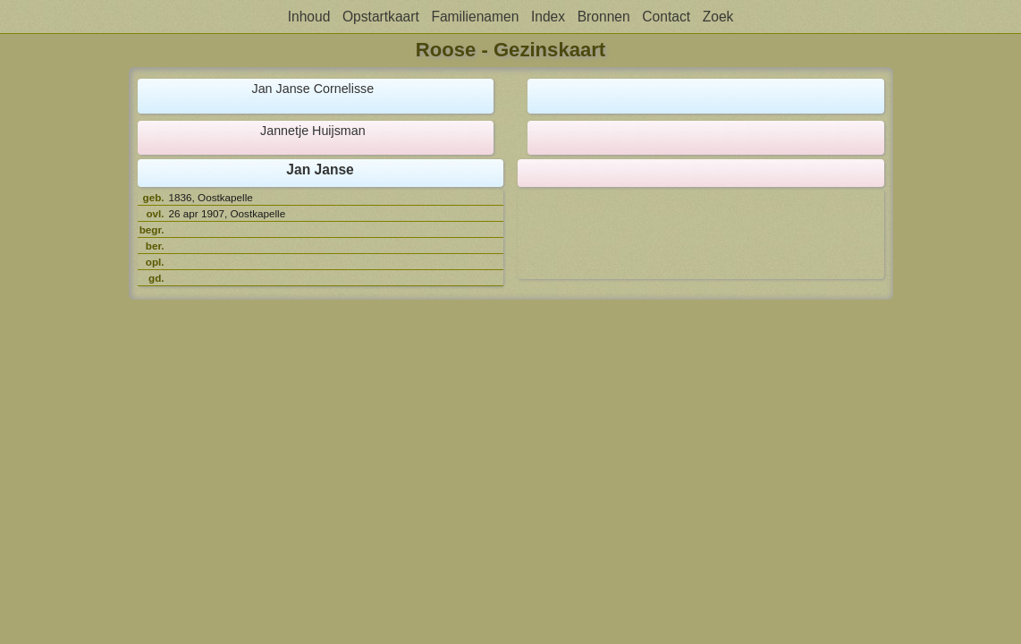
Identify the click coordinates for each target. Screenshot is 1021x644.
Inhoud (309, 16)
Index (548, 16)
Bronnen (604, 16)
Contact (666, 16)
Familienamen (475, 16)
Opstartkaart (380, 16)
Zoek (718, 16)
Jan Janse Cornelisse (313, 88)
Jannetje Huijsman (313, 130)
